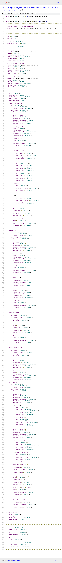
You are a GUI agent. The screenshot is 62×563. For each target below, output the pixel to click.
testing (9, 8)
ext (5, 10)
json (59, 560)
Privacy (14, 560)
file (34, 13)
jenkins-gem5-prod (19, 8)
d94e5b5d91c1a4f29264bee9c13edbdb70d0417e (43, 8)
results (15, 10)
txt (55, 560)
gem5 (3, 8)
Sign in (58, 2)
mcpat (10, 10)
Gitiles (9, 560)
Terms (18, 560)
